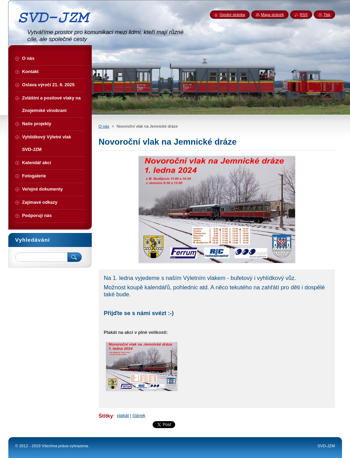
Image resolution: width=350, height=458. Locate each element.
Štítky (106, 416)
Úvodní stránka (232, 15)
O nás (104, 126)
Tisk (327, 15)
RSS (304, 15)
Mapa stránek (272, 15)
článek (138, 415)
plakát (123, 415)
